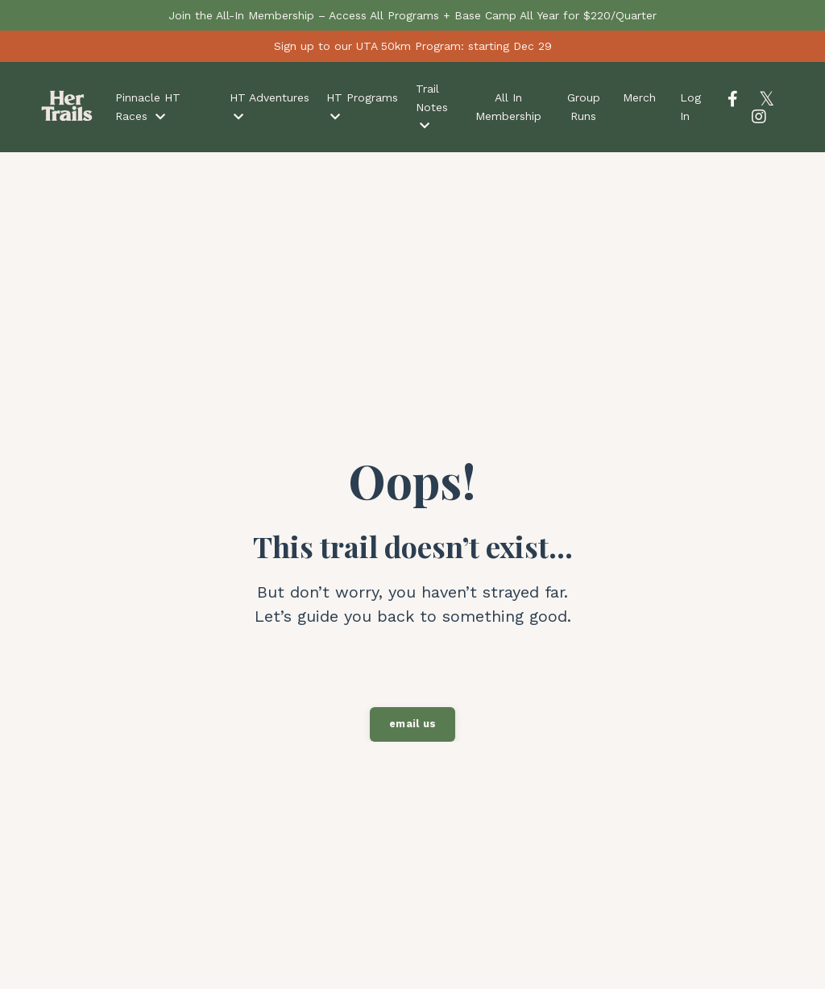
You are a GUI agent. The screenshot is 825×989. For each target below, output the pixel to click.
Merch (639, 97)
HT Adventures (269, 106)
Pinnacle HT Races (147, 106)
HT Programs (362, 106)
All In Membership (508, 106)
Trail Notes (432, 106)
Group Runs (583, 106)
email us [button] (412, 724)
